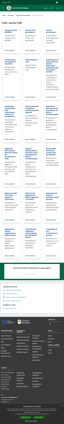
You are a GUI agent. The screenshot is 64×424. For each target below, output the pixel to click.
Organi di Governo (6, 336)
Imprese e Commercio (23, 346)
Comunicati (51, 339)
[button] (32, 421)
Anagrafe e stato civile (23, 337)
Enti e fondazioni (5, 345)
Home (3, 15)
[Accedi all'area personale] (57, 2)
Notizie (50, 336)
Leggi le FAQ (20, 383)
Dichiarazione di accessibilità (36, 385)
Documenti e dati (6, 356)
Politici (3, 348)
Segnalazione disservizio (20, 379)
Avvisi (49, 342)
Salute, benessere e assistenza (37, 356)
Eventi (50, 353)
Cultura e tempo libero (23, 340)
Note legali (35, 381)
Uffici (2, 342)
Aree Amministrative (7, 339)
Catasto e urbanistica (23, 349)
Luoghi (50, 350)
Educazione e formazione (36, 337)
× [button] (62, 405)
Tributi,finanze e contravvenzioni (37, 347)
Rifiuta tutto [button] (39, 417)
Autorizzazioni (36, 360)
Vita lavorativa (21, 343)
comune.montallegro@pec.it (9, 397)
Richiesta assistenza (22, 386)
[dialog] (32, 414)
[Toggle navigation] (3, 8)
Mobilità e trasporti (22, 352)
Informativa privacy (37, 378)
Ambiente (35, 352)
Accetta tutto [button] (25, 417)
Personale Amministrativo (5, 352)
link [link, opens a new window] (48, 414)
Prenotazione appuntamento (21, 374)
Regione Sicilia (6, 2)
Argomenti (11, 15)
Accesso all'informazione (23, 15)
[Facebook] (50, 8)
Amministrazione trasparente (37, 374)
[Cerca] (61, 8)
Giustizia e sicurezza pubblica (38, 342)
